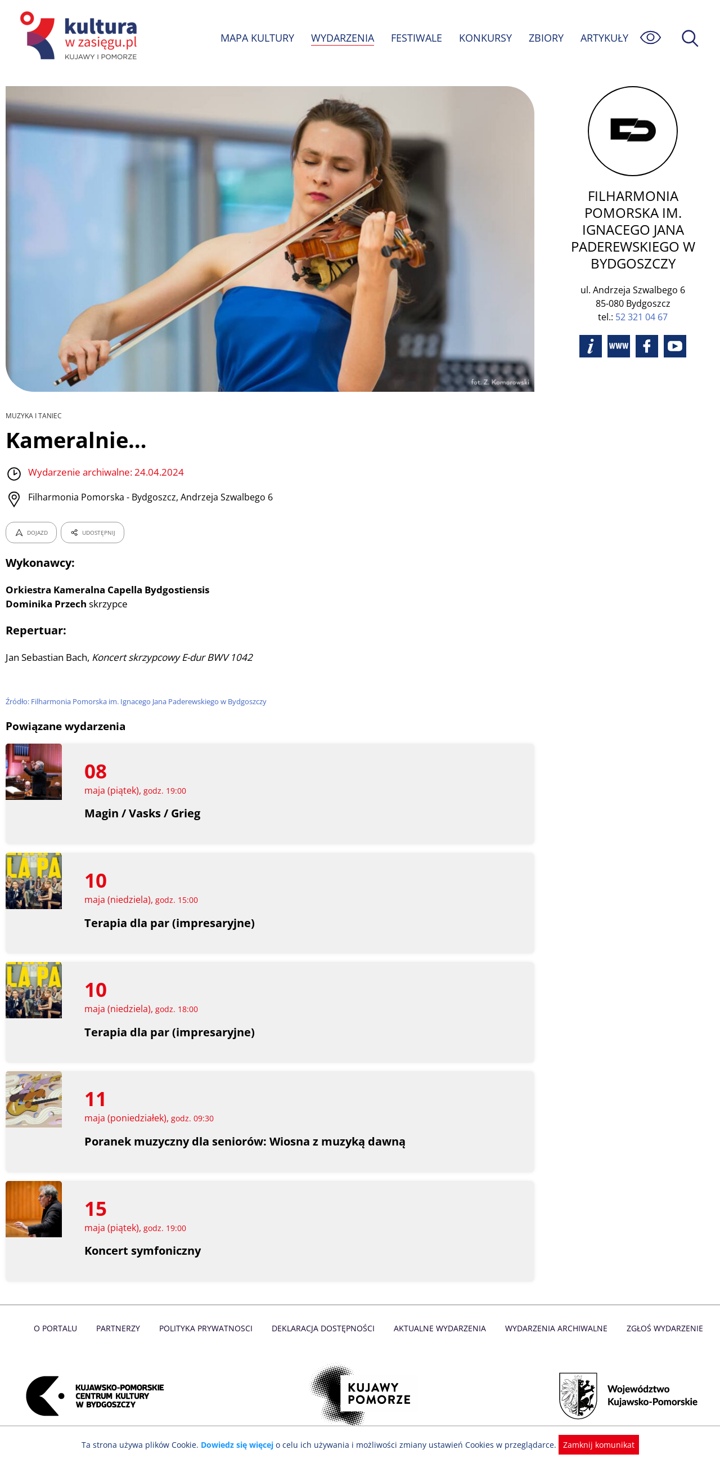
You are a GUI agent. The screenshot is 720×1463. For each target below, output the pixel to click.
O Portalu (60, 1328)
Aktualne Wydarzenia (439, 1328)
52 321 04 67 (641, 300)
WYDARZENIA (342, 37)
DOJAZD (31, 532)
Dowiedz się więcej (241, 1444)
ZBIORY (545, 37)
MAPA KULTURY (256, 37)
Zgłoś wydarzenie (660, 1328)
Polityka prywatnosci (208, 1328)
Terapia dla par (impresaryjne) (169, 922)
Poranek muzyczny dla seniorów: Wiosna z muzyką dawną (246, 1141)
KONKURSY (484, 37)
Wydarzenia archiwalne (553, 1328)
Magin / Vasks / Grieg (143, 813)
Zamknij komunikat (592, 1444)
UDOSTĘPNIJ (92, 532)
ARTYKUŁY (604, 37)
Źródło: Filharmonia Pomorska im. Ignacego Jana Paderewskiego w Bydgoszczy (139, 701)
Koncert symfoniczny (143, 1250)
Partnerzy (122, 1328)
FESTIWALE (416, 37)
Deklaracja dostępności (324, 1328)
